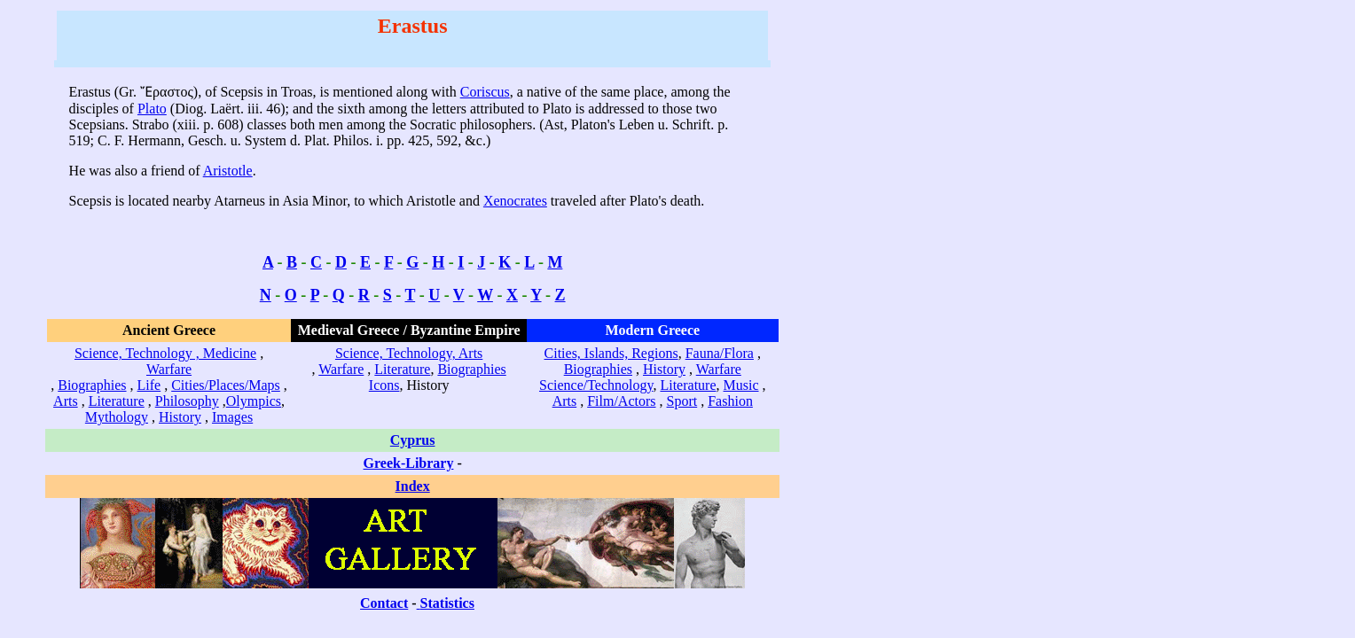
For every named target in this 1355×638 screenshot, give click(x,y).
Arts (65, 400)
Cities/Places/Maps (225, 385)
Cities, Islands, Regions (611, 353)
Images (232, 416)
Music (741, 385)
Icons (384, 385)
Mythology (116, 416)
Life (149, 385)
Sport (682, 400)
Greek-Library (409, 463)
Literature (117, 400)
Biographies (92, 385)
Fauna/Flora (719, 353)
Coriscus (485, 91)
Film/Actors (621, 400)
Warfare (169, 369)
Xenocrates (515, 200)
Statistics (447, 603)
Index (413, 486)
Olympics (253, 400)
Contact (384, 603)
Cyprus (412, 439)
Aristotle (228, 170)
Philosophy (187, 400)
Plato (152, 108)
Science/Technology (596, 385)
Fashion (730, 400)
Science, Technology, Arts (408, 353)
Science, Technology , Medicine (165, 353)
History (180, 416)
